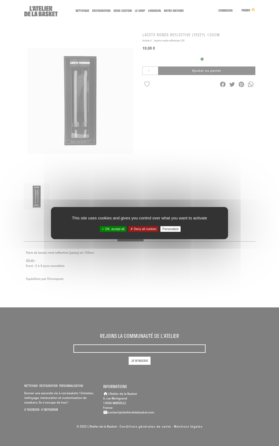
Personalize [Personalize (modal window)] (170, 228)
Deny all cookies (143, 228)
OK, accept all (113, 228)
